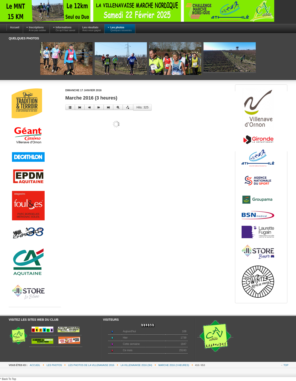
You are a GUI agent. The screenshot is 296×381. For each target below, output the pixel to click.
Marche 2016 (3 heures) (173, 365)
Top (286, 365)
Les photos (54, 365)
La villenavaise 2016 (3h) (136, 365)
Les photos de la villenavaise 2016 (91, 365)
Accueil (35, 365)
